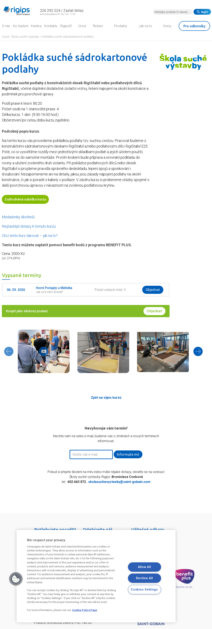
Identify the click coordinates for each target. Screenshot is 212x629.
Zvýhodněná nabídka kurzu (25, 199)
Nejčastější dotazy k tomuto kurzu (29, 226)
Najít (202, 12)
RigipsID (66, 26)
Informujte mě (128, 454)
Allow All (144, 567)
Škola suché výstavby (25, 36)
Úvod (5, 36)
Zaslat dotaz (73, 10)
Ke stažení (20, 26)
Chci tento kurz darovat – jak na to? (30, 235)
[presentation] (8, 351)
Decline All (144, 578)
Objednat (153, 290)
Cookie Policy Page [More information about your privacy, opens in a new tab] (84, 610)
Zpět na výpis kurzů (106, 398)
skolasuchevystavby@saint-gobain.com (119, 482)
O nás (6, 26)
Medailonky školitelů (18, 217)
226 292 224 (50, 10)
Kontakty (50, 26)
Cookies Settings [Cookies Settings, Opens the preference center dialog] (144, 589)
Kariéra (36, 26)
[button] (16, 579)
